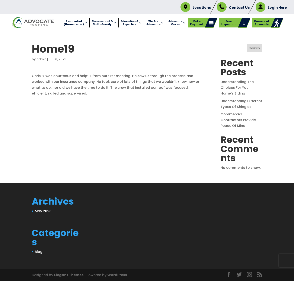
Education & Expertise (129, 22)
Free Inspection (228, 22)
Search (254, 48)
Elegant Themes (68, 274)
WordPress (117, 274)
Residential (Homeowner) (74, 22)
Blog (38, 251)
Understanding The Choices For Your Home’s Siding (237, 87)
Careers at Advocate (261, 22)
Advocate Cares (175, 22)
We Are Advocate (153, 22)
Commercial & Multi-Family (102, 22)
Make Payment (196, 22)
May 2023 (43, 211)
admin (41, 59)
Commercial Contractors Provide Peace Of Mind (238, 120)
